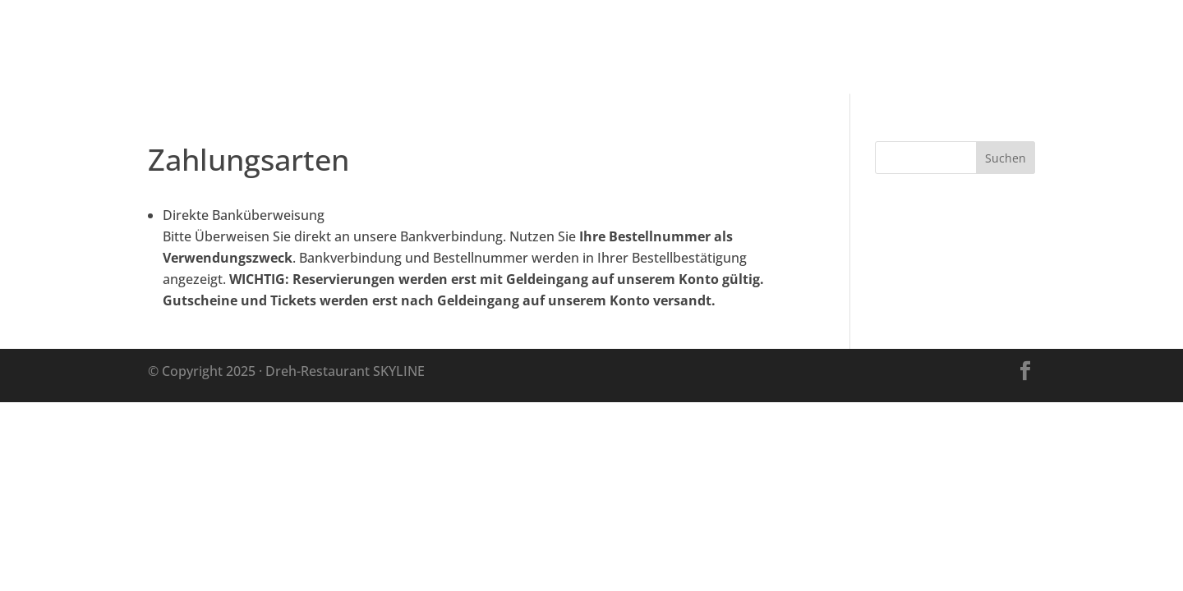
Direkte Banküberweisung (244, 215)
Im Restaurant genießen (934, 48)
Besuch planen (772, 48)
